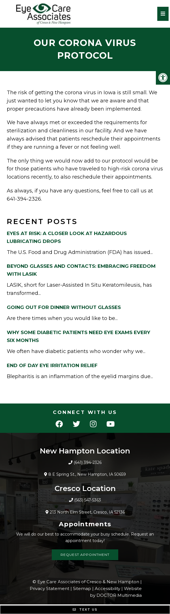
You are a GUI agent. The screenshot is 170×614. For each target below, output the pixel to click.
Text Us (85, 609)
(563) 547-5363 (87, 500)
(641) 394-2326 (88, 462)
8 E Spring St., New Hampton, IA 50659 (87, 474)
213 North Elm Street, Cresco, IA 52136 (87, 512)
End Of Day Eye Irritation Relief (52, 365)
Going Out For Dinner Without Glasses (64, 307)
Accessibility (107, 588)
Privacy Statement (49, 588)
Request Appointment (85, 554)
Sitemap (82, 588)
